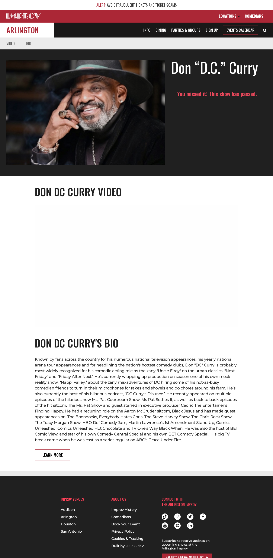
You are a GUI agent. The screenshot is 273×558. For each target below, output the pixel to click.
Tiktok (165, 516)
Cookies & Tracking (127, 539)
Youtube (165, 525)
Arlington (22, 30)
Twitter (190, 516)
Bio (28, 43)
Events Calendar (240, 30)
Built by (127, 546)
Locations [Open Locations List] (229, 16)
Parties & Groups (185, 30)
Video (10, 43)
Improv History (124, 510)
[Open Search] (265, 30)
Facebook (203, 516)
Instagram (177, 516)
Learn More (52, 436)
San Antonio (71, 531)
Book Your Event (125, 524)
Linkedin (190, 525)
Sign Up (212, 30)
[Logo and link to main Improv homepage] (23, 16)
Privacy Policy (122, 531)
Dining (160, 30)
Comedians (254, 16)
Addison (68, 510)
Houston (68, 524)
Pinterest (177, 525)
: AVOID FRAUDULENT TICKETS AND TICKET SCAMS (136, 5)
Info (146, 30)
